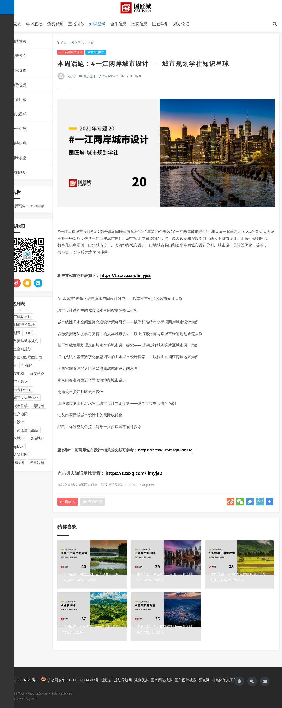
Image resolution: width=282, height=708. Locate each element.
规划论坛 (181, 23)
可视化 (26, 366)
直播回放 (76, 23)
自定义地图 (19, 415)
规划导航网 (123, 679)
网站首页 (18, 42)
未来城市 (17, 439)
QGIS (30, 333)
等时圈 (38, 406)
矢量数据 (37, 463)
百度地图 (17, 374)
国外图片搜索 (185, 679)
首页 (66, 43)
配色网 (204, 679)
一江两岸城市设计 (73, 53)
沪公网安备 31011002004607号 (70, 679)
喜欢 (70, 501)
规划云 (15, 333)
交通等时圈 (19, 455)
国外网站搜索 (161, 679)
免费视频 (55, 23)
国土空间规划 (20, 350)
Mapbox (16, 447)
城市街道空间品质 (24, 431)
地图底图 (17, 463)
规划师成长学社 (22, 325)
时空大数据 (19, 382)
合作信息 (118, 23)
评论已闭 (95, 501)
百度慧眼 (37, 374)
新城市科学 (19, 406)
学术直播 (34, 23)
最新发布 (18, 57)
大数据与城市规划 (24, 342)
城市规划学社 (20, 317)
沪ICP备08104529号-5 (21, 679)
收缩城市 (37, 439)
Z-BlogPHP (29, 698)
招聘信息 (139, 23)
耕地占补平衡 (20, 390)
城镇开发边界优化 (24, 398)
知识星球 (97, 23)
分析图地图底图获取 (26, 358)
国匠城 (141, 8)
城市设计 (17, 423)
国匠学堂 (160, 23)
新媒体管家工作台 (226, 679)
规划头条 (141, 679)
